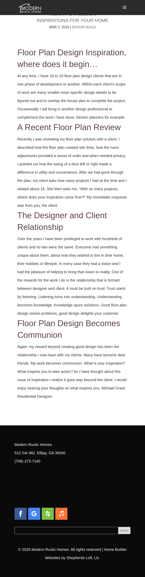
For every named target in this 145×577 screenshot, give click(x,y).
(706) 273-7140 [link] (27, 461)
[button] (125, 10)
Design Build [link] (84, 27)
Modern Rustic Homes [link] (50, 549)
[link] (29, 7)
